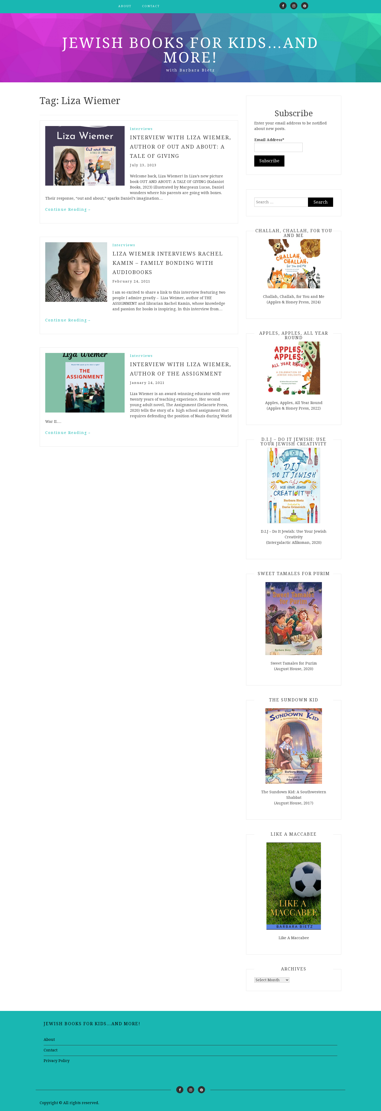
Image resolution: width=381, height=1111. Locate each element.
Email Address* (278, 145)
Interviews (141, 129)
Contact (151, 6)
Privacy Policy (57, 1061)
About (124, 6)
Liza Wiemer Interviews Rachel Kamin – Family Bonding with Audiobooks (167, 262)
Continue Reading (68, 209)
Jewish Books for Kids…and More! (190, 50)
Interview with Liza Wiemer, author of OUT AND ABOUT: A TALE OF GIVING (181, 146)
